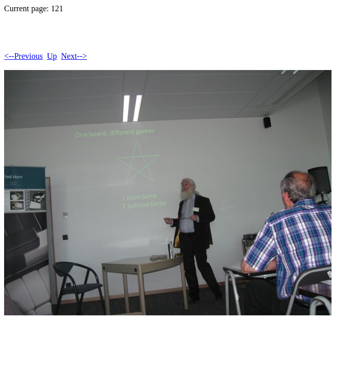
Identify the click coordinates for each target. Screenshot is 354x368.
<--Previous (23, 56)
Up (52, 56)
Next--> (74, 56)
